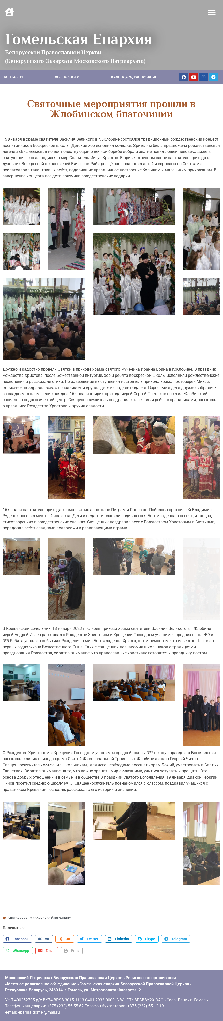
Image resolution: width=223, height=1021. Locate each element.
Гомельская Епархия (78, 39)
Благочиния (18, 918)
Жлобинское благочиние (50, 918)
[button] (211, 12)
